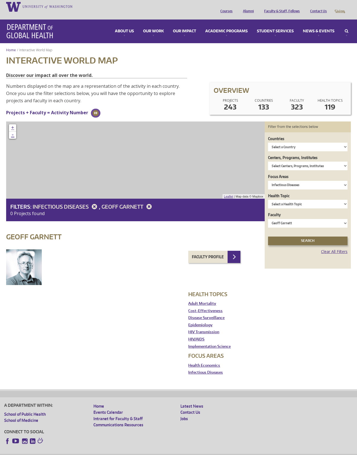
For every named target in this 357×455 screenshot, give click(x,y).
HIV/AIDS (196, 331)
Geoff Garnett (128, 199)
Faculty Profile (208, 249)
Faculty (274, 207)
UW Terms (100, 451)
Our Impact (184, 23)
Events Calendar (108, 404)
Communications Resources (118, 417)
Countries (276, 130)
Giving (339, 6)
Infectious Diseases (66, 199)
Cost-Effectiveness (205, 303)
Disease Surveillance (206, 310)
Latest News (191, 398)
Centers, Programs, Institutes (292, 149)
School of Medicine (21, 412)
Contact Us (317, 6)
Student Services (275, 23)
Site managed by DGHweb (133, 451)
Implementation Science (209, 339)
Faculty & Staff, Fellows (280, 6)
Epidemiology (200, 317)
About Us (124, 23)
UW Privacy (78, 451)
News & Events (318, 23)
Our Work (153, 23)
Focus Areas (278, 168)
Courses (225, 6)
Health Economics (204, 358)
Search (346, 23)
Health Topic (279, 188)
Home (11, 42)
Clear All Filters (334, 243)
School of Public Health (25, 406)
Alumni (247, 6)
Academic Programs (226, 23)
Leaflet (228, 188)
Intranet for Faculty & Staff (118, 410)
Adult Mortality (202, 296)
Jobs (184, 410)
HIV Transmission (203, 324)
